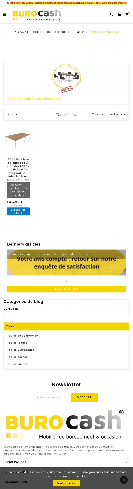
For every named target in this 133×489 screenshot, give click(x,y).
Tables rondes (17, 343)
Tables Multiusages (20, 350)
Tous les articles (66, 289)
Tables (11, 326)
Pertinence (118, 114)
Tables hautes (17, 364)
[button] (66, 282)
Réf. (9, 180)
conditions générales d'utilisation (96, 472)
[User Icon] (119, 14)
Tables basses (17, 357)
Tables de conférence (22, 335)
